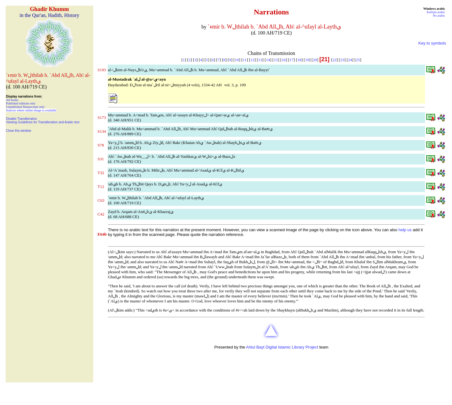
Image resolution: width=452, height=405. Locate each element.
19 (307, 59)
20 (315, 59)
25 (358, 59)
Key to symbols (432, 43)
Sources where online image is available (31, 110)
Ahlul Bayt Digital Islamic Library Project (282, 347)
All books (12, 100)
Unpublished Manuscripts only (25, 107)
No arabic (439, 15)
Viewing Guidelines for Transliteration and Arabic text (42, 122)
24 (350, 59)
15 (276, 59)
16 (284, 59)
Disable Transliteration (21, 118)
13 (260, 59)
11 (245, 59)
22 (334, 59)
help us (405, 229)
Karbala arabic (436, 12)
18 (299, 59)
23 (342, 59)
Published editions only (20, 103)
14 (268, 59)
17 (291, 59)
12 (252, 59)
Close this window (18, 130)
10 (237, 59)
